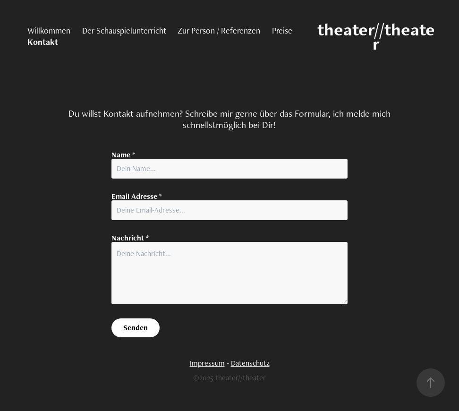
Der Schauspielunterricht (124, 30)
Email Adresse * (136, 196)
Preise (282, 30)
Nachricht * (130, 238)
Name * (123, 155)
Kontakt (42, 41)
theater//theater (376, 36)
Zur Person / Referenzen (219, 30)
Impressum (207, 363)
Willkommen (48, 30)
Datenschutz (250, 363)
